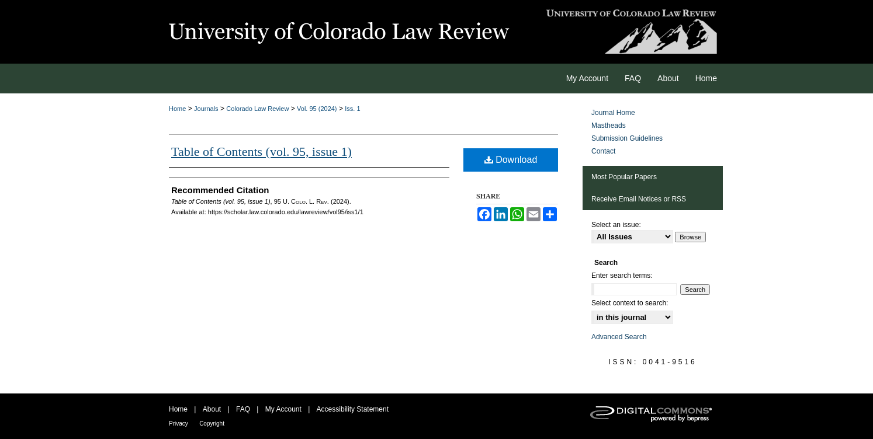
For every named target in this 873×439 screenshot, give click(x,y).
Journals (206, 108)
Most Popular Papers (624, 177)
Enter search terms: (622, 275)
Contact (603, 151)
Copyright (211, 423)
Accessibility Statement (353, 409)
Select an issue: (616, 225)
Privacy (178, 423)
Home (177, 108)
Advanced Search (619, 337)
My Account (283, 409)
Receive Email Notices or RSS (638, 199)
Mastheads (608, 125)
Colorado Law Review (257, 108)
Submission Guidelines (627, 138)
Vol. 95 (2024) (317, 108)
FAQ (243, 409)
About (212, 409)
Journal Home (613, 113)
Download (511, 160)
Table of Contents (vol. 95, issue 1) (261, 151)
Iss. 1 (352, 108)
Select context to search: (629, 303)
